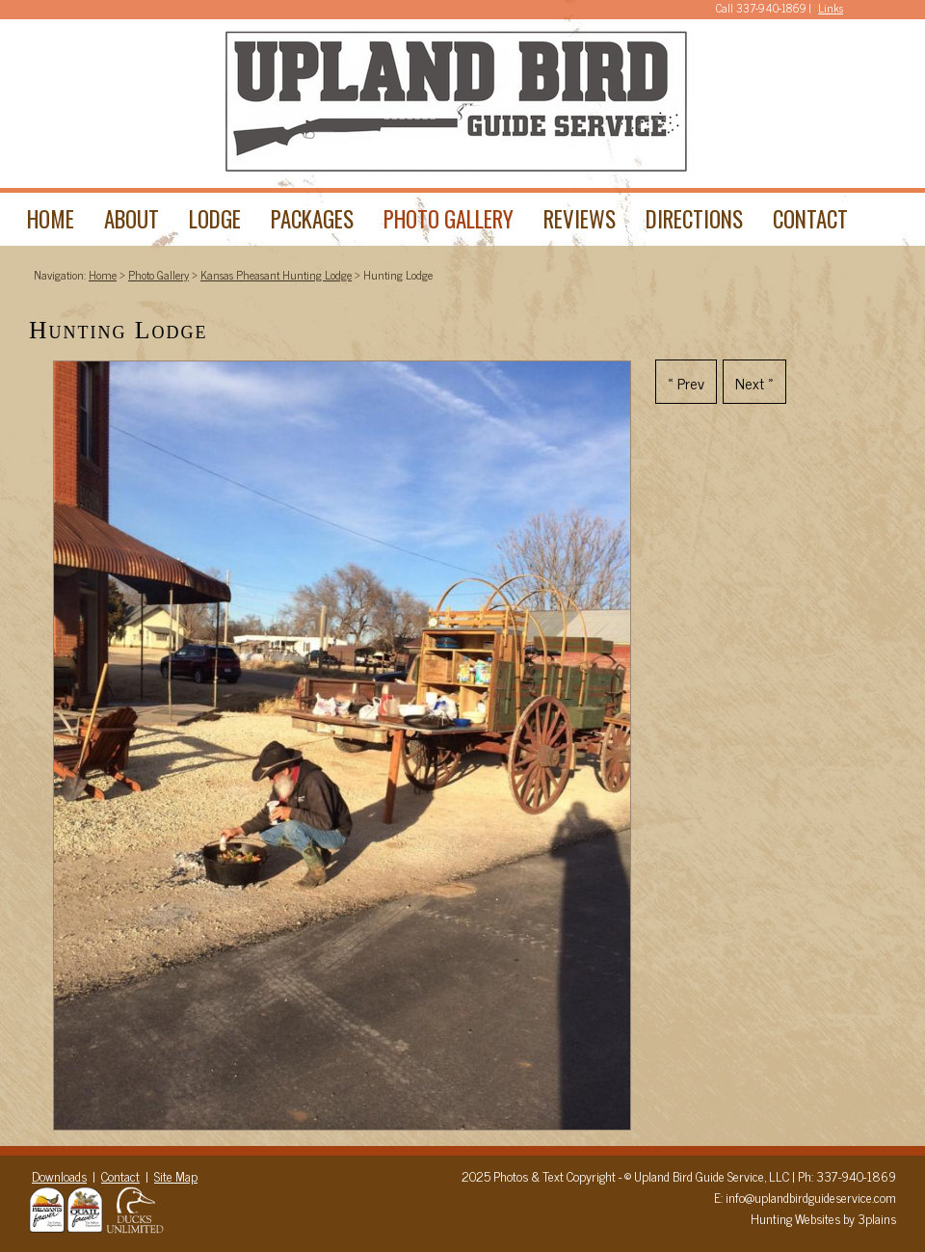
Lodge (215, 218)
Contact (810, 218)
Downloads (59, 1175)
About (131, 218)
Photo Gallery (448, 218)
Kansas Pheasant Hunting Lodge (276, 274)
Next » (754, 382)
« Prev (686, 382)
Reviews (579, 218)
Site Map (176, 1175)
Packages (312, 218)
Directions (694, 218)
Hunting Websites (795, 1218)
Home (50, 218)
